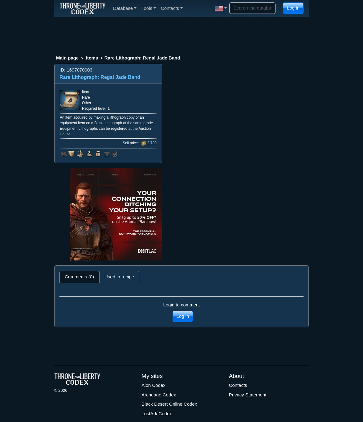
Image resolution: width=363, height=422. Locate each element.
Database (125, 8)
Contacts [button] (172, 8)
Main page (67, 57)
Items (92, 57)
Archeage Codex (158, 394)
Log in (293, 7)
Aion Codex (153, 385)
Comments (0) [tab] (79, 276)
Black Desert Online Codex (169, 404)
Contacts (238, 385)
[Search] (252, 8)
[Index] (82, 8)
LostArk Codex (156, 413)
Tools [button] (148, 8)
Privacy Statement (248, 394)
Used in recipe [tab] (119, 276)
